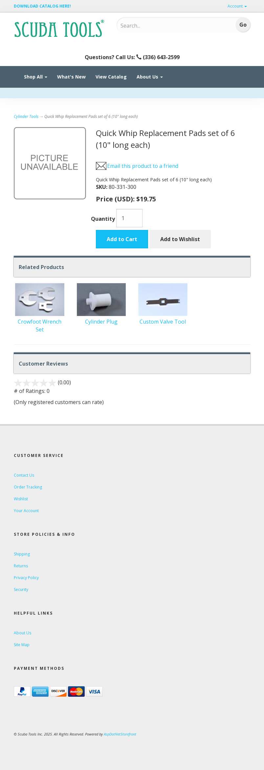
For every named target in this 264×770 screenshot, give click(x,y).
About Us (150, 77)
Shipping (22, 554)
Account (237, 6)
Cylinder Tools (26, 116)
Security (21, 589)
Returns (21, 566)
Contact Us (24, 475)
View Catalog (111, 77)
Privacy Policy (26, 577)
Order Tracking (28, 487)
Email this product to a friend (142, 166)
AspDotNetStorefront (120, 734)
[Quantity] (129, 218)
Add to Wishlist (180, 239)
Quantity (103, 218)
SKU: (102, 187)
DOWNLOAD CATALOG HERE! (42, 6)
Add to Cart (122, 239)
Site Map (22, 644)
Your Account (26, 510)
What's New (71, 77)
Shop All (35, 77)
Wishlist (21, 499)
